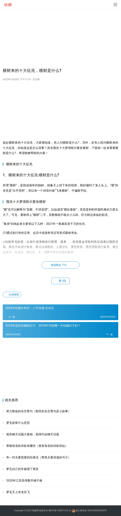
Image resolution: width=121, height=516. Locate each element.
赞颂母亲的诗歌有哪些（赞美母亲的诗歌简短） (37, 446)
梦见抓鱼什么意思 (18, 422)
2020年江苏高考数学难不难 (24, 480)
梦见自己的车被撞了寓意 (22, 469)
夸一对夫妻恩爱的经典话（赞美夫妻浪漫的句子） (38, 457)
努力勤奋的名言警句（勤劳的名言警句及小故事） (38, 411)
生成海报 (12, 294)
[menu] (115, 4)
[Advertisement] (60, 38)
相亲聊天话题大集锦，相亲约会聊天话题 (32, 434)
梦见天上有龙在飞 (18, 492)
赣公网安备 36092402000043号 (89, 510)
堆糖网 (35, 510)
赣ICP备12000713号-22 (59, 510)
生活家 (36, 79)
